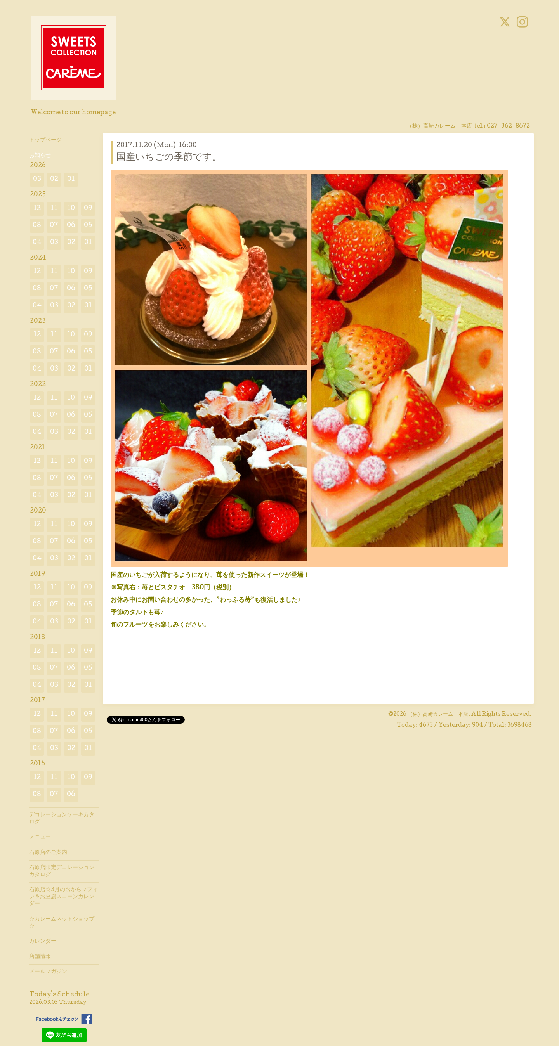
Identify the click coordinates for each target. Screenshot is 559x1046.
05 (88, 225)
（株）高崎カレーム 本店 (438, 714)
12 (37, 208)
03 (37, 179)
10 (71, 208)
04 (37, 242)
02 (54, 179)
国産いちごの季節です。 (168, 157)
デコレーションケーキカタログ (61, 818)
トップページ (45, 140)
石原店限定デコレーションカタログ (61, 871)
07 (54, 225)
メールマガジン (48, 972)
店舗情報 (40, 957)
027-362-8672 (508, 126)
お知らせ (40, 155)
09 (88, 208)
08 (37, 225)
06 (71, 225)
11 (53, 208)
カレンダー (42, 942)
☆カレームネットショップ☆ (61, 923)
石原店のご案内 (48, 853)
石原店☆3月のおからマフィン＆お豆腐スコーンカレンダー (63, 897)
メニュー (40, 837)
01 (71, 179)
